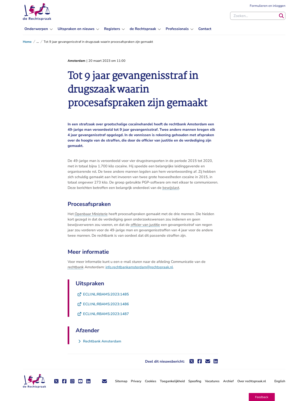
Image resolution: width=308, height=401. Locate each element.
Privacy (136, 381)
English (279, 381)
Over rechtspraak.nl (251, 381)
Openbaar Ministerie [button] (91, 213)
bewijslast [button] (171, 187)
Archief (228, 381)
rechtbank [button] (76, 267)
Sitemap (121, 381)
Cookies (150, 381)
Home (27, 42)
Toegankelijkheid (172, 381)
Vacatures (212, 381)
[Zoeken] (281, 16)
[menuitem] (38, 29)
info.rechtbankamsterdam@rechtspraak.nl (139, 267)
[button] (262, 397)
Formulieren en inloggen (267, 6)
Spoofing (194, 381)
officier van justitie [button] (145, 224)
